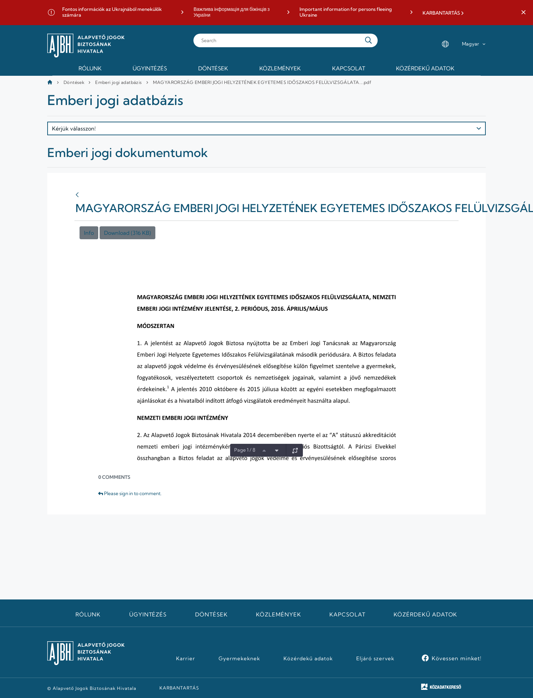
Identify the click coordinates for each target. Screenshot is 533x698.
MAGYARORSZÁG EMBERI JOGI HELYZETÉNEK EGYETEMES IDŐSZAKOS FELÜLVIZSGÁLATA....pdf (262, 82)
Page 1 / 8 (244, 450)
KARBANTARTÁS (441, 13)
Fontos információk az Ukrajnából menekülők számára (112, 12)
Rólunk (88, 614)
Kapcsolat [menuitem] (348, 68)
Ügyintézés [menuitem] (150, 68)
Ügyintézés (148, 614)
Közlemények (278, 614)
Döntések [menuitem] (213, 68)
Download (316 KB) (127, 232)
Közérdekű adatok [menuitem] (425, 68)
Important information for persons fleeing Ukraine (345, 12)
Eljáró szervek (375, 659)
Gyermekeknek (239, 659)
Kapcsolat (347, 614)
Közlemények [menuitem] (280, 68)
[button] (523, 12)
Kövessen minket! (457, 658)
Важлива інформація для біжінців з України (231, 12)
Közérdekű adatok (425, 614)
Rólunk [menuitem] (90, 68)
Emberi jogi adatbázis (118, 82)
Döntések (74, 82)
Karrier (185, 659)
